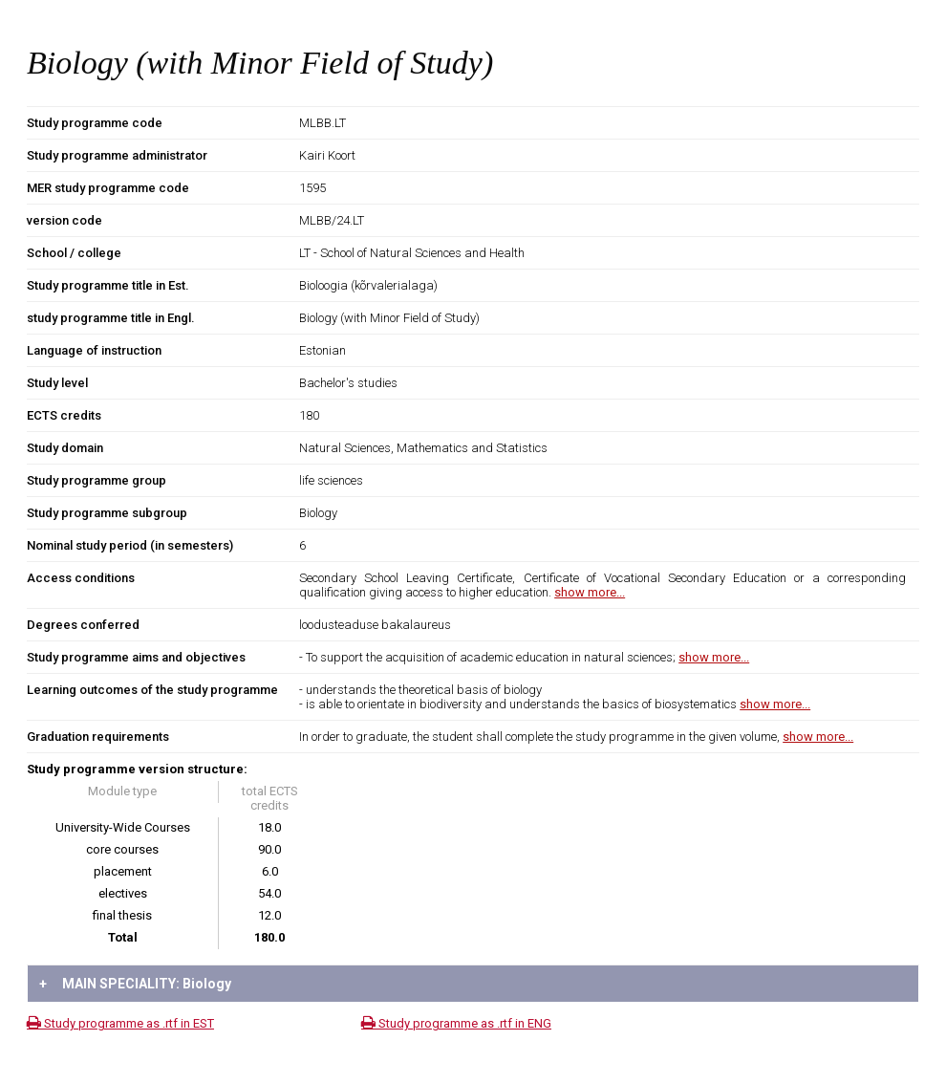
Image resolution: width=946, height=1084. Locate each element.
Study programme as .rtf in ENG (456, 1023)
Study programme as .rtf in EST (120, 1023)
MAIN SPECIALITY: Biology (135, 983)
